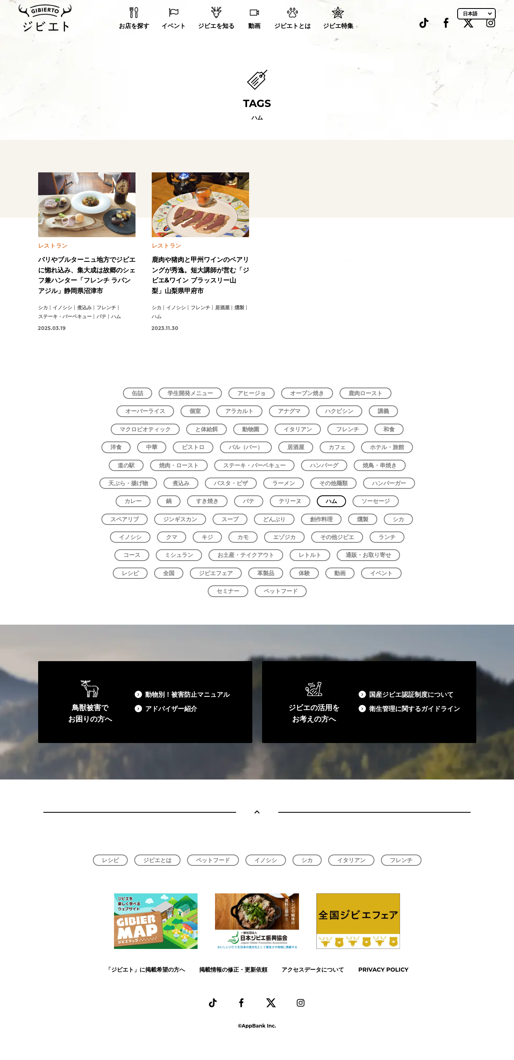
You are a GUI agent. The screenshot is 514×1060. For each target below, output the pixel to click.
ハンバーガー (389, 483)
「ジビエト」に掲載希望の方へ (145, 969)
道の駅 (126, 465)
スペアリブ (124, 519)
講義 (383, 411)
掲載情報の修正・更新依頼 (233, 969)
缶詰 (137, 393)
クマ (171, 537)
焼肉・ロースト (179, 465)
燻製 (362, 519)
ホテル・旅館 (387, 447)
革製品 (265, 573)
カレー (133, 501)
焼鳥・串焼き (380, 465)
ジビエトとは (292, 37)
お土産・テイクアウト (245, 555)
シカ (398, 519)
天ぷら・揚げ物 (128, 483)
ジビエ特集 (338, 37)
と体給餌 (206, 429)
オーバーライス (145, 411)
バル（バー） (246, 447)
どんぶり (274, 519)
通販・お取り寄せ (368, 555)
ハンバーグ (324, 465)
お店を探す (134, 37)
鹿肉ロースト (365, 393)
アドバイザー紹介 (171, 709)
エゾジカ (284, 537)
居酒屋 (295, 447)
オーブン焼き (307, 393)
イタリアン (298, 429)
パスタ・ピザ (231, 483)
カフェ (337, 447)
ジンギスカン (180, 519)
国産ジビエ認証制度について (411, 694)
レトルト (310, 555)
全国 (168, 573)
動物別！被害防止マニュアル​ (187, 694)
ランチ (387, 537)
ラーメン (283, 483)
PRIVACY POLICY (383, 969)
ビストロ (193, 447)
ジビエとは (157, 860)
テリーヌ (290, 501)
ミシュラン (179, 555)
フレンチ (347, 429)
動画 (254, 37)
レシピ (130, 573)
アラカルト (239, 411)
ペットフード (281, 591)
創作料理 (321, 519)
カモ (243, 537)
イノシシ (130, 537)
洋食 (116, 447)
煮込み (180, 483)
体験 (304, 573)
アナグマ (289, 411)
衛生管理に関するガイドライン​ (414, 709)
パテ (248, 501)
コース (131, 555)
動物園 (250, 429)
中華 (151, 447)
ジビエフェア (216, 573)
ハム (331, 501)
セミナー (228, 591)
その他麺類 (333, 483)
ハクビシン (339, 411)
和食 (389, 429)
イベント (173, 37)
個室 (195, 411)
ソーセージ (375, 501)
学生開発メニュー (190, 393)
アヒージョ (251, 393)
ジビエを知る (216, 37)
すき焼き (207, 501)
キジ (207, 537)
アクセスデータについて (313, 969)
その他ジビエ (337, 537)
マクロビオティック (145, 429)
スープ (230, 519)
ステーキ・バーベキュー (254, 465)
